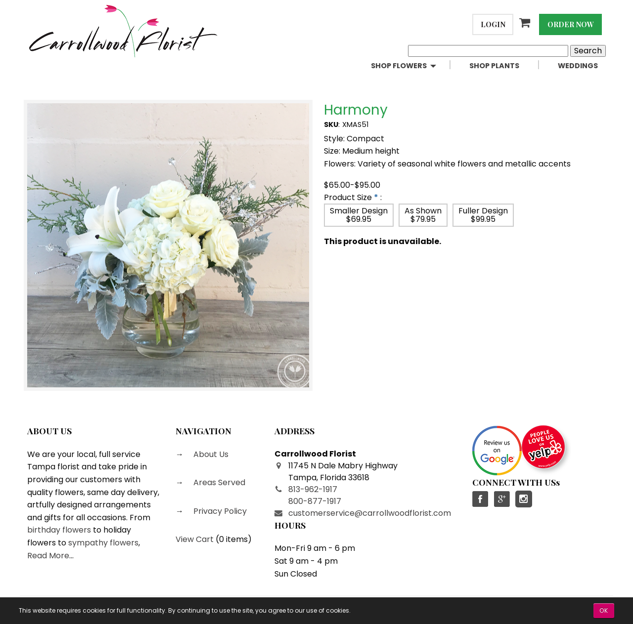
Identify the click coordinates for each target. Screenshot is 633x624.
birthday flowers (59, 530)
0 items (233, 539)
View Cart (195, 539)
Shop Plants (494, 66)
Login (493, 24)
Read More (48, 555)
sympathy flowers (103, 542)
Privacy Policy (219, 511)
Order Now (570, 24)
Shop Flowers (399, 66)
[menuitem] (412, 66)
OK (603, 610)
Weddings (578, 66)
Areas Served (218, 482)
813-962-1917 (312, 489)
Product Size (348, 197)
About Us (209, 454)
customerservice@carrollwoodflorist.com (369, 513)
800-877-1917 (314, 501)
